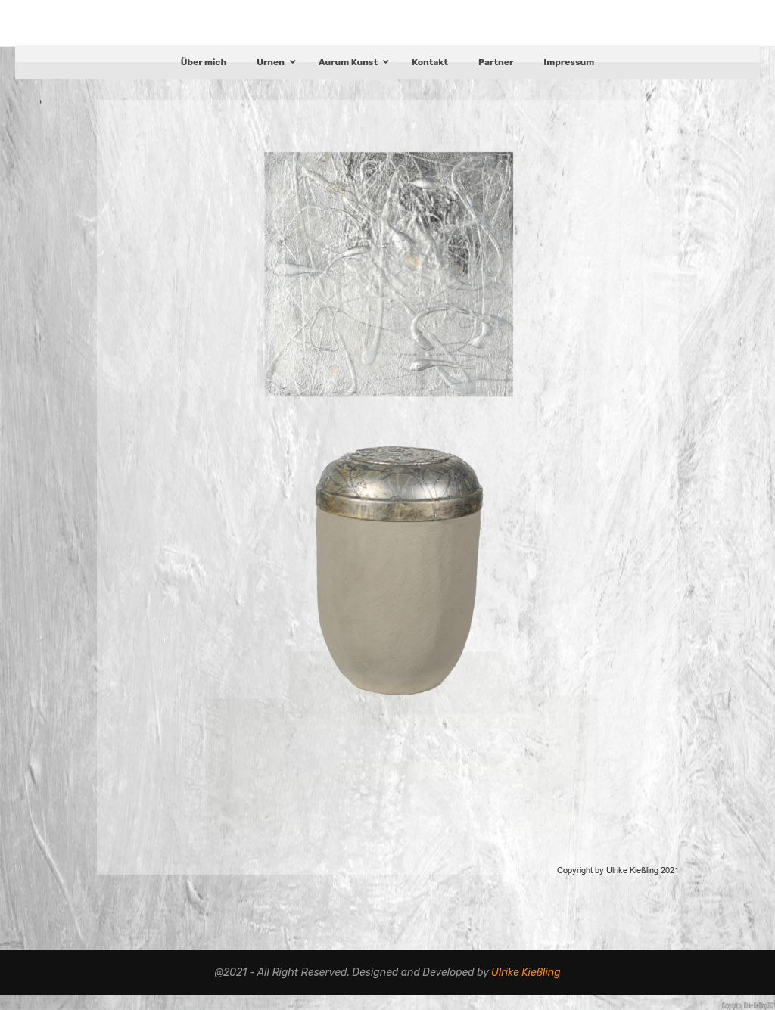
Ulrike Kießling (526, 986)
